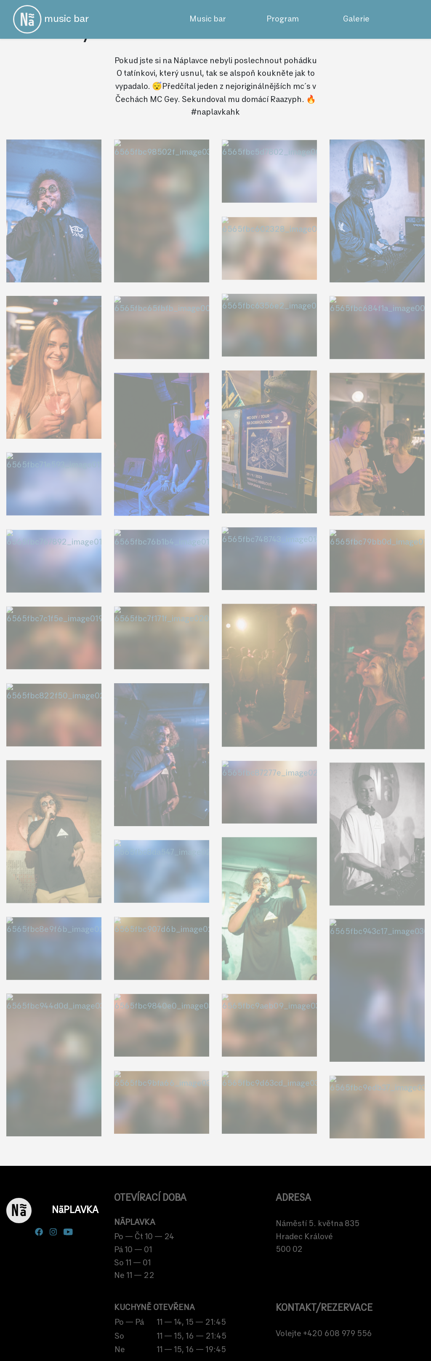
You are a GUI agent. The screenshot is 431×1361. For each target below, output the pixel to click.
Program (282, 19)
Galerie (356, 19)
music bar (51, 19)
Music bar (207, 19)
